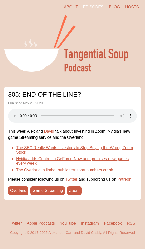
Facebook (113, 223)
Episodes (93, 7)
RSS (131, 223)
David (49, 131)
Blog (114, 7)
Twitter (71, 179)
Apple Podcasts (41, 223)
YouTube (68, 223)
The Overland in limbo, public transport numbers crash (64, 170)
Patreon (124, 179)
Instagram (90, 223)
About (71, 7)
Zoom (74, 190)
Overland (18, 190)
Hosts (132, 7)
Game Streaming (47, 190)
